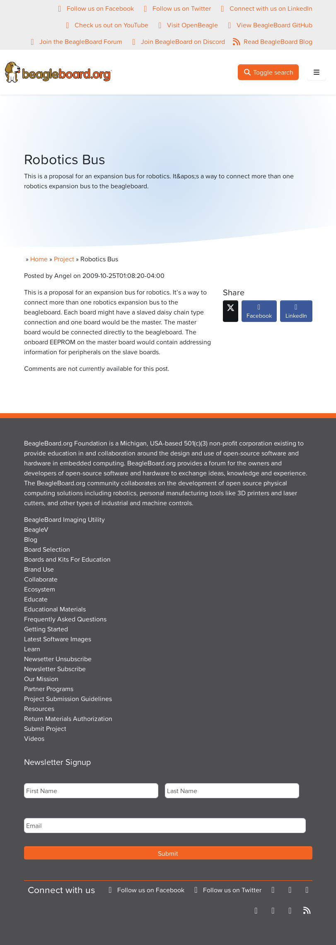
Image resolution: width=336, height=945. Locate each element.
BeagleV (36, 529)
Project (64, 258)
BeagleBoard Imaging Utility (64, 519)
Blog (30, 539)
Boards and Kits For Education (67, 559)
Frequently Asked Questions (65, 619)
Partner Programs (48, 688)
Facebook (259, 313)
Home (39, 258)
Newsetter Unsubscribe (58, 658)
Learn (32, 648)
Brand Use (39, 569)
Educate (36, 599)
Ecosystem (39, 589)
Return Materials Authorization (68, 718)
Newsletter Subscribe (55, 668)
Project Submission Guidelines (68, 698)
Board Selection (47, 549)
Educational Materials (55, 609)
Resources (39, 708)
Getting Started (46, 628)
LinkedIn (296, 313)
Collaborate (41, 579)
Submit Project (45, 728)
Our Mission (41, 678)
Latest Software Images (57, 638)
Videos (34, 738)
